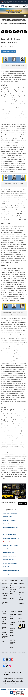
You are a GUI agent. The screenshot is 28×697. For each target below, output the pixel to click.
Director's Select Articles (9, 556)
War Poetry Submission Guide (10, 574)
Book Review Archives (8, 552)
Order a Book (5, 587)
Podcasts (22, 603)
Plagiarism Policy (7, 541)
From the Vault (22, 594)
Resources (22, 621)
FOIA (19, 681)
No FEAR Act (14, 681)
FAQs (20, 597)
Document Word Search (9, 559)
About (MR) (10, 513)
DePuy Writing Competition (10, 520)
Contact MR (6, 566)
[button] (6, 2)
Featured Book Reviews (9, 549)
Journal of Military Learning (12, 593)
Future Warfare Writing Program (11, 527)
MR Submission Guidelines (10, 563)
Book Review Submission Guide (11, 570)
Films (21, 580)
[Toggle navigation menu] (25, 16)
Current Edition (7, 531)
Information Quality (11, 680)
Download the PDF (8, 51)
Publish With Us (13, 623)
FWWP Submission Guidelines (10, 545)
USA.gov (15, 683)
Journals (13, 580)
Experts (13, 611)
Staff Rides (4, 612)
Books (4, 580)
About (20, 611)
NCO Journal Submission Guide (13, 629)
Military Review (13, 583)
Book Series (5, 593)
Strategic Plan (9, 683)
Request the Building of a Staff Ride (5, 636)
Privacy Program (7, 681)
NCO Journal (13, 589)
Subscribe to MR (7, 516)
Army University (16, 678)
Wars (3, 606)
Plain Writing (19, 680)
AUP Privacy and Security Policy (10, 677)
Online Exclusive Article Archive (11, 538)
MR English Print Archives (9, 534)
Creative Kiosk (7, 523)
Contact (20, 614)
